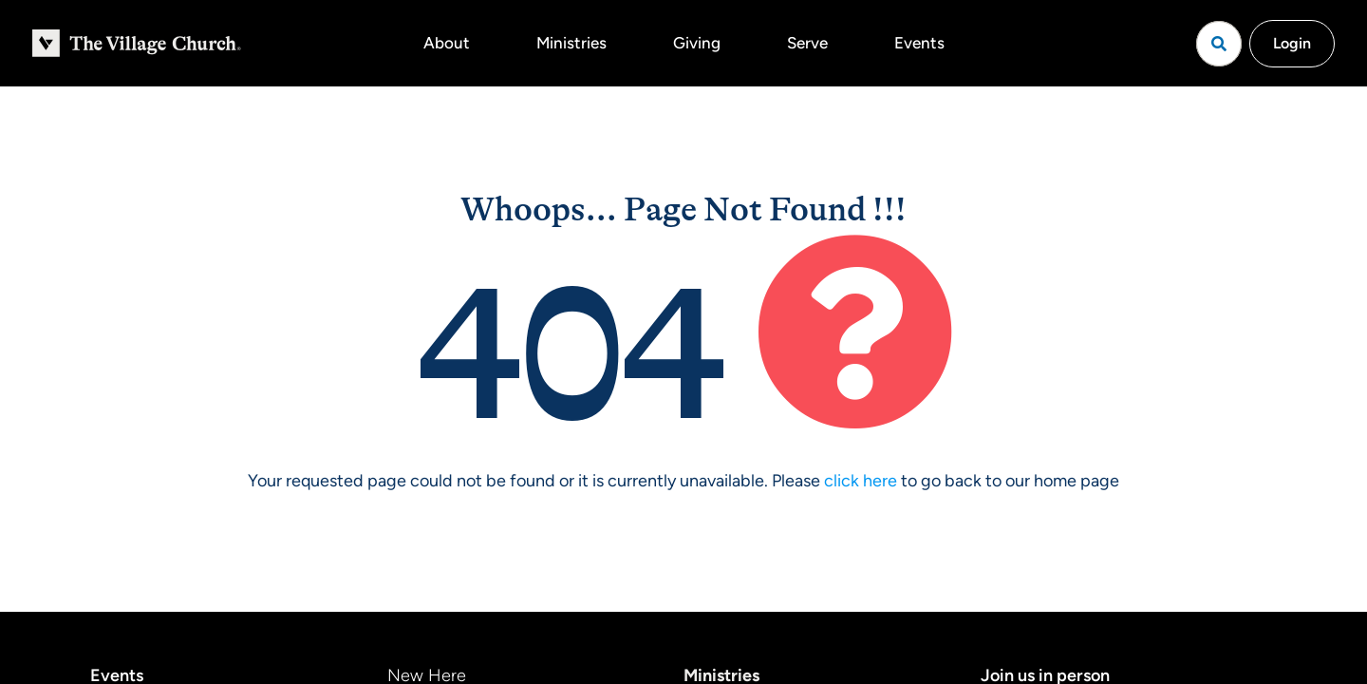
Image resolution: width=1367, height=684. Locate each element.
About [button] (446, 42)
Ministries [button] (571, 42)
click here (860, 480)
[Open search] (1219, 43)
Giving (697, 42)
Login (1292, 43)
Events (919, 42)
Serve (807, 42)
